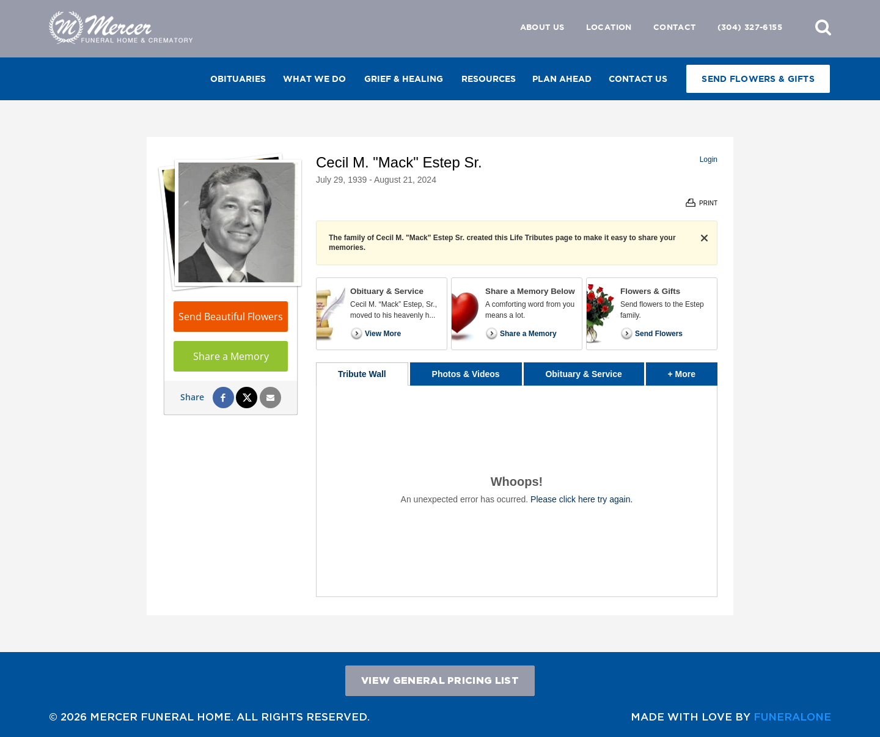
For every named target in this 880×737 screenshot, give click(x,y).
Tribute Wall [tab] (362, 374)
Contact (674, 27)
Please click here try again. (581, 499)
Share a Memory (231, 356)
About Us (542, 27)
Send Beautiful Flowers (230, 316)
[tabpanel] (516, 491)
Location (609, 27)
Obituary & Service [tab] (583, 374)
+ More (692, 370)
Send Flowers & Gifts (758, 79)
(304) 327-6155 (749, 27)
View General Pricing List (440, 680)
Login (708, 159)
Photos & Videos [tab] (466, 374)
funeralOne (792, 716)
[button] (823, 26)
